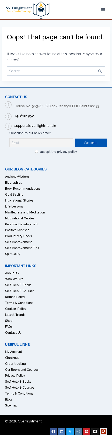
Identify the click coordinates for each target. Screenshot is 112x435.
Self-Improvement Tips (22, 248)
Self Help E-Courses (19, 291)
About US (12, 273)
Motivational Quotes (19, 218)
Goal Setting (14, 194)
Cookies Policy (15, 309)
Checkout (12, 357)
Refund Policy (15, 297)
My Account (13, 351)
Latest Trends (15, 314)
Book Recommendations (22, 188)
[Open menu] (103, 9)
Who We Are (14, 279)
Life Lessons (14, 206)
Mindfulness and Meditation (25, 212)
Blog (8, 399)
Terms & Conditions (19, 303)
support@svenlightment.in (35, 126)
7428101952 (24, 116)
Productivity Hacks (18, 236)
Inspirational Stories (19, 200)
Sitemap (11, 405)
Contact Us (13, 332)
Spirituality (12, 254)
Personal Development (22, 224)
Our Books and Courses (22, 369)
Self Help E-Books (18, 285)
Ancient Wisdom (17, 176)
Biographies (13, 182)
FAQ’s (9, 326)
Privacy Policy (15, 375)
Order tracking (15, 363)
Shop (9, 320)
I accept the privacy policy (56, 151)
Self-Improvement (18, 242)
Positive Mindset (17, 230)
